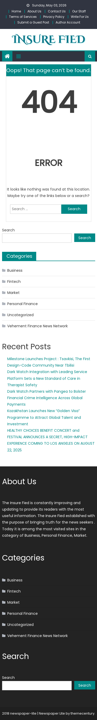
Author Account (68, 22)
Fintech (14, 281)
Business (15, 270)
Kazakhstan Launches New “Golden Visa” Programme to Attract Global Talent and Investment (44, 417)
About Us (34, 11)
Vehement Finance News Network (37, 326)
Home (16, 11)
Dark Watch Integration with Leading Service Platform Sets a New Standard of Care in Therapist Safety (47, 378)
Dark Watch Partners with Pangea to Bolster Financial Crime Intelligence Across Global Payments (46, 398)
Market (13, 292)
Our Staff (79, 11)
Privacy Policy (53, 16)
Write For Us (80, 16)
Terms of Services (23, 16)
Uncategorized (20, 314)
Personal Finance (22, 303)
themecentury (82, 713)
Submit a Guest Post (33, 22)
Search (8, 230)
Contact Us (57, 11)
